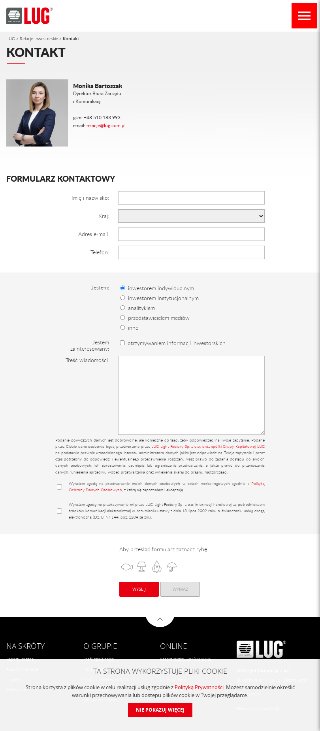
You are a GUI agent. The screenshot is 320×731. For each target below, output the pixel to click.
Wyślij (139, 589)
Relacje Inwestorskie (39, 38)
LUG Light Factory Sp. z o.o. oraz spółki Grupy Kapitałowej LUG (208, 446)
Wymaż (180, 589)
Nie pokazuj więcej (160, 710)
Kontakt (71, 38)
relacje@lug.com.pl (106, 125)
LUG (11, 38)
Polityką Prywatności (199, 687)
